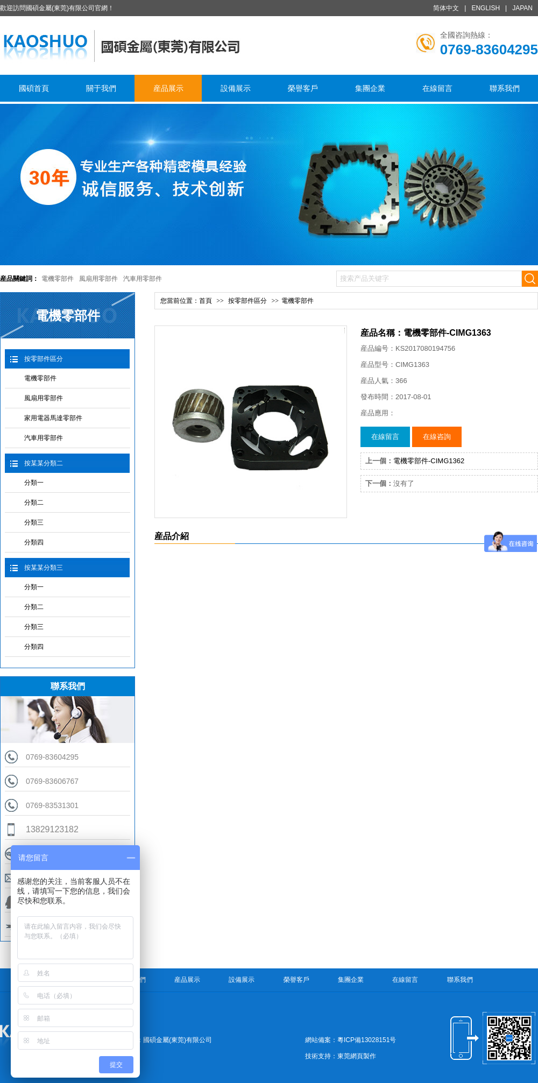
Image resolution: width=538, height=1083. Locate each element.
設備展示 (236, 88)
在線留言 (437, 88)
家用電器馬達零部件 (53, 418)
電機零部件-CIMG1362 (428, 461)
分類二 (34, 502)
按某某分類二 (43, 463)
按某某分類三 (43, 567)
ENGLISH (485, 8)
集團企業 (370, 88)
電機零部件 (57, 278)
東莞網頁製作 (356, 1056)
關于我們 (101, 88)
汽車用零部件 (142, 278)
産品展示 (168, 88)
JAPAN (522, 8)
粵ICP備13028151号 (366, 1040)
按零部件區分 (43, 359)
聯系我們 (505, 88)
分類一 (34, 482)
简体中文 (446, 8)
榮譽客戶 (303, 88)
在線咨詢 (437, 437)
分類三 (34, 522)
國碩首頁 (34, 88)
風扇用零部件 (98, 278)
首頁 (205, 301)
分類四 (34, 542)
